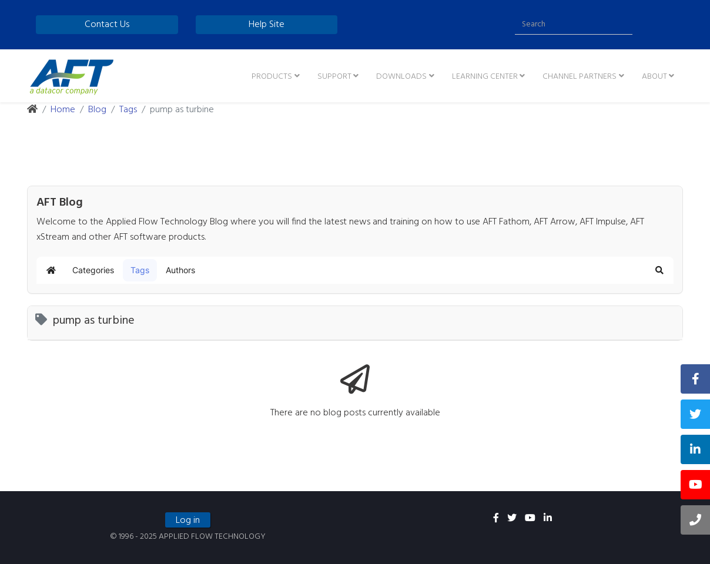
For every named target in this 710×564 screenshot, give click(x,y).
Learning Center (485, 76)
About (654, 76)
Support (334, 76)
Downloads (401, 76)
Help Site (266, 24)
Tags (128, 110)
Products (272, 76)
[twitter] (512, 518)
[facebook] (496, 518)
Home (63, 110)
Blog (97, 110)
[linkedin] (548, 518)
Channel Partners (579, 76)
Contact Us (107, 24)
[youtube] (530, 518)
